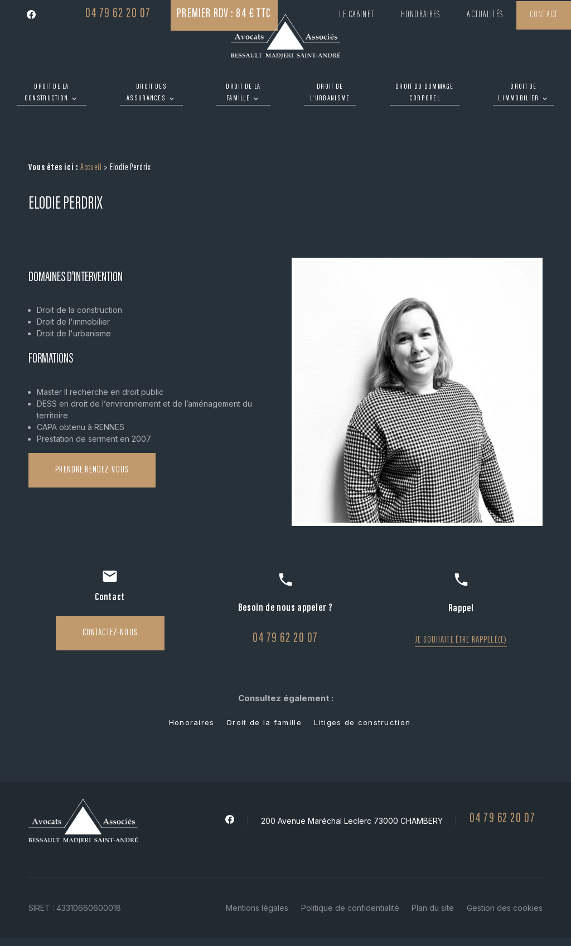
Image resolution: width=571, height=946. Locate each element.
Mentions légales (257, 875)
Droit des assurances (147, 93)
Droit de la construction (47, 93)
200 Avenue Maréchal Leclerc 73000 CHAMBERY (352, 788)
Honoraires (421, 15)
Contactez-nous (110, 601)
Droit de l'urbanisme (330, 93)
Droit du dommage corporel (424, 93)
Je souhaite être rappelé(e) (461, 608)
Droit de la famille (243, 93)
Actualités (485, 15)
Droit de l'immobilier (518, 93)
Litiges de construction (362, 690)
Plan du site (433, 875)
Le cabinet (356, 15)
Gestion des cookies (505, 875)
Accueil (91, 136)
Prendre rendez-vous (92, 438)
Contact (544, 15)
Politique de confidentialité (350, 875)
